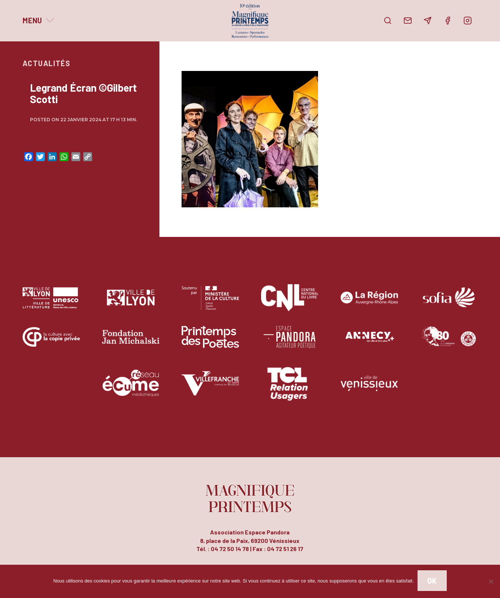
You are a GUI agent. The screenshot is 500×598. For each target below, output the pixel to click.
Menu (32, 20)
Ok (432, 580)
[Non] (490, 581)
